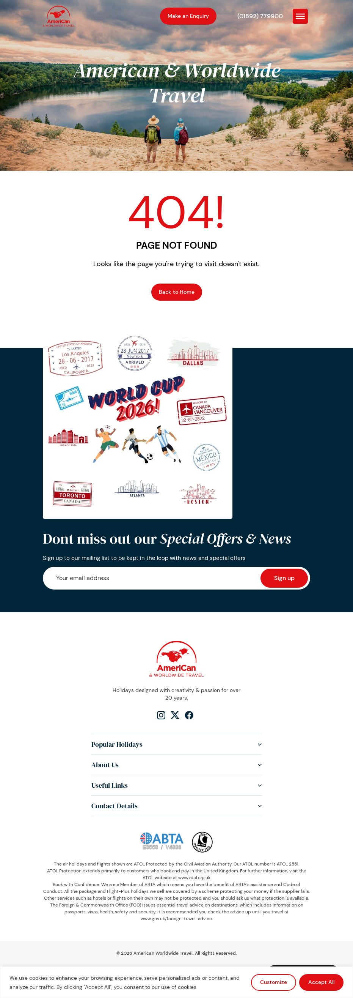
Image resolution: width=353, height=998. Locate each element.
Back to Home (177, 292)
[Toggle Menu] (300, 16)
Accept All (321, 982)
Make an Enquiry (188, 16)
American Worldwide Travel (163, 953)
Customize (273, 982)
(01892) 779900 (260, 16)
